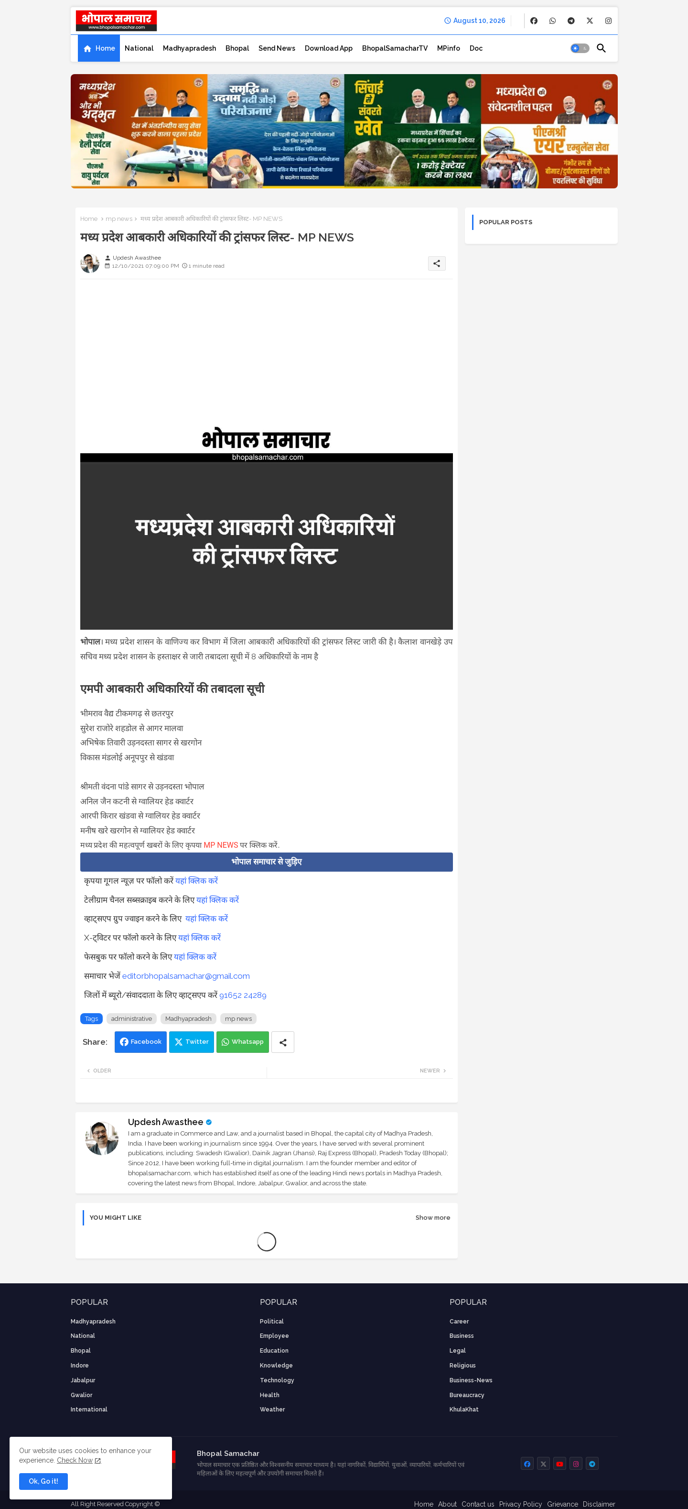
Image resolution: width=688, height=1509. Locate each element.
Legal (458, 1350)
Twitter (197, 1041)
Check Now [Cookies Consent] (75, 1460)
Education (274, 1350)
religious (463, 1365)
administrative (131, 1018)
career (459, 1321)
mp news (119, 218)
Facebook (146, 1041)
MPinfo (448, 48)
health (270, 1395)
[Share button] (282, 1042)
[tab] (99, 48)
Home (105, 48)
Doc (476, 48)
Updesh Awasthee (166, 1122)
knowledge (276, 1365)
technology (277, 1380)
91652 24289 (243, 995)
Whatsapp (248, 1041)
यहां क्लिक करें (196, 881)
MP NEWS (221, 845)
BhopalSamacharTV (395, 48)
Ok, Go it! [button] (43, 1481)
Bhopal (237, 48)
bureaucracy (467, 1395)
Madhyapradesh (189, 48)
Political (272, 1321)
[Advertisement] (266, 353)
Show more (433, 1217)
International (89, 1409)
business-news (471, 1380)
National (139, 48)
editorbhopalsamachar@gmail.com (186, 976)
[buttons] (534, 20)
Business (462, 1336)
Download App (329, 48)
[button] (580, 48)
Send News (276, 48)
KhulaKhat (464, 1409)
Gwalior (81, 1395)
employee (274, 1336)
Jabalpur (83, 1380)
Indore (80, 1365)
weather (272, 1409)
